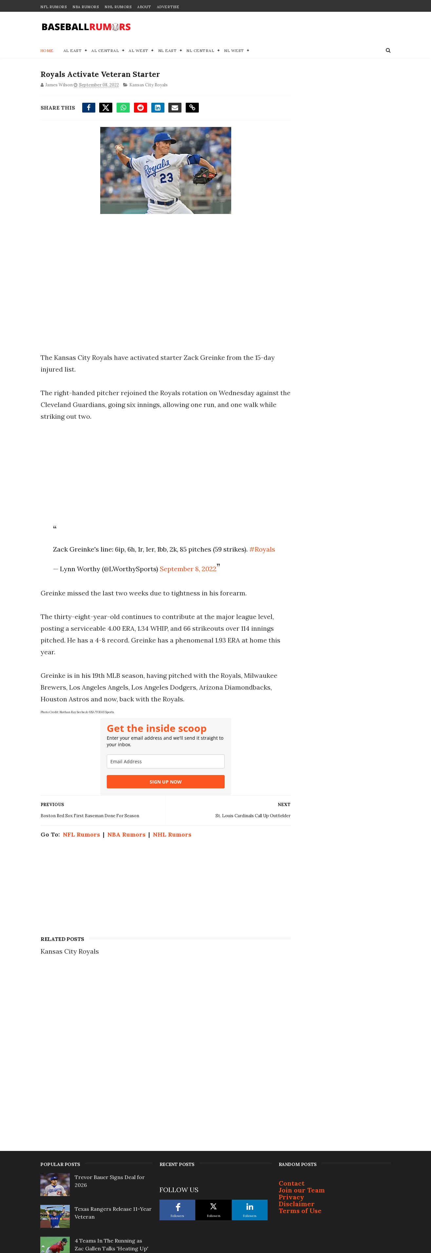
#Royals (65, 561)
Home (47, 50)
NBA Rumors (85, 7)
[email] (159, 774)
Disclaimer (297, 1036)
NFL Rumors (53, 7)
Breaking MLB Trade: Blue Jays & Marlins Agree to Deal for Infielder (113, 1112)
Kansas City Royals (148, 86)
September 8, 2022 (187, 581)
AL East (73, 50)
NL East (167, 50)
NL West (234, 50)
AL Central (105, 50)
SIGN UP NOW (159, 794)
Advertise (168, 7)
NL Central (201, 50)
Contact (292, 1015)
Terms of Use (300, 1042)
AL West (139, 50)
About (144, 7)
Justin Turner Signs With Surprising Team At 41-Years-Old (112, 1144)
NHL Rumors (117, 7)
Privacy (291, 1029)
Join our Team (302, 1022)
